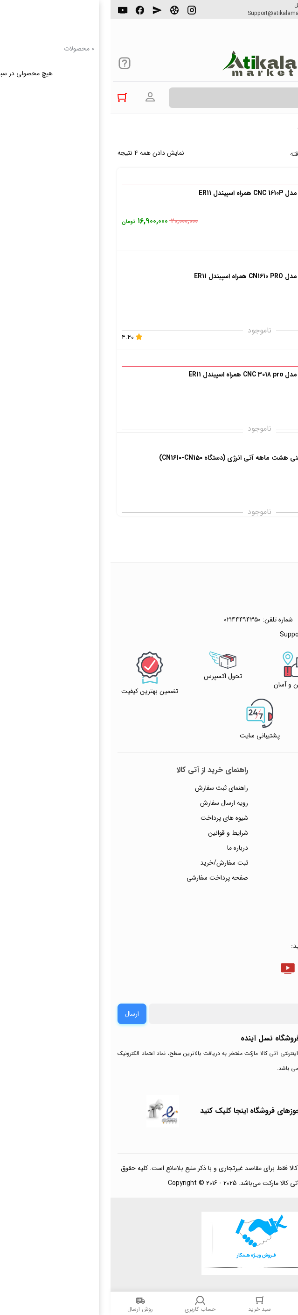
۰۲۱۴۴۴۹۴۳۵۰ (259, 13)
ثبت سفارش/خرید (114, 863)
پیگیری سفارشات (262, 848)
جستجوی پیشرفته (204, 154)
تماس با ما (270, 863)
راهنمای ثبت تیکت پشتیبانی (247, 788)
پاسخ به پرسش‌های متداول (249, 803)
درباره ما (127, 848)
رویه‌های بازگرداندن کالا (254, 818)
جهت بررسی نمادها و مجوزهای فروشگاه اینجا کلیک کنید (176, 1111)
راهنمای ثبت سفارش (111, 788)
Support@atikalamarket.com (174, 13)
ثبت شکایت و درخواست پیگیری (242, 893)
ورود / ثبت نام (264, 878)
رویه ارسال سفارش (114, 803)
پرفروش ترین (262, 154)
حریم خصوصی (264, 833)
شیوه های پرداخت (114, 818)
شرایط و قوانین (117, 833)
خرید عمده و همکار (259, 908)
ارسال (21, 1014)
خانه (286, 130)
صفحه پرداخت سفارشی (107, 878)
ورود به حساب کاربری (39, 97)
